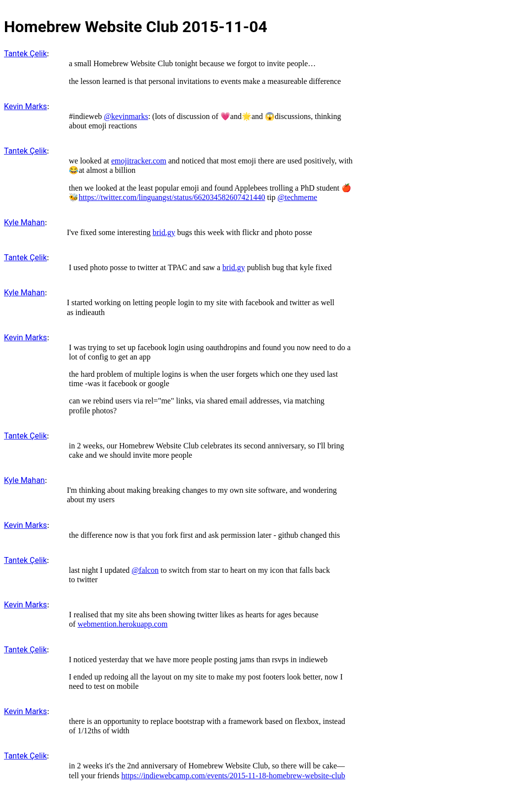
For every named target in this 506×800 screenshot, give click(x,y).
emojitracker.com (139, 161)
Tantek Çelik (25, 53)
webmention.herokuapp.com (123, 624)
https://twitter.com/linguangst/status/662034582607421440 (172, 197)
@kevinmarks (126, 116)
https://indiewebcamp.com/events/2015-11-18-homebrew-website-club (233, 775)
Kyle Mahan (24, 222)
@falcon (145, 570)
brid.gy (164, 232)
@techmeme (297, 197)
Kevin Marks (25, 106)
